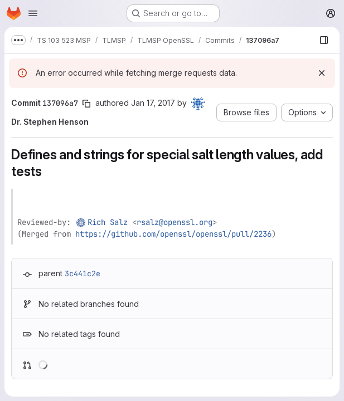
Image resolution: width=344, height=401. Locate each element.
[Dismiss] (321, 73)
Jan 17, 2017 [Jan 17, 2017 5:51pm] (153, 102)
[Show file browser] (324, 40)
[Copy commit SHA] (86, 103)
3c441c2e (82, 273)
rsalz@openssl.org (174, 222)
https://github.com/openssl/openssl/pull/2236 (173, 234)
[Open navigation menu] (33, 13)
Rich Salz (108, 222)
